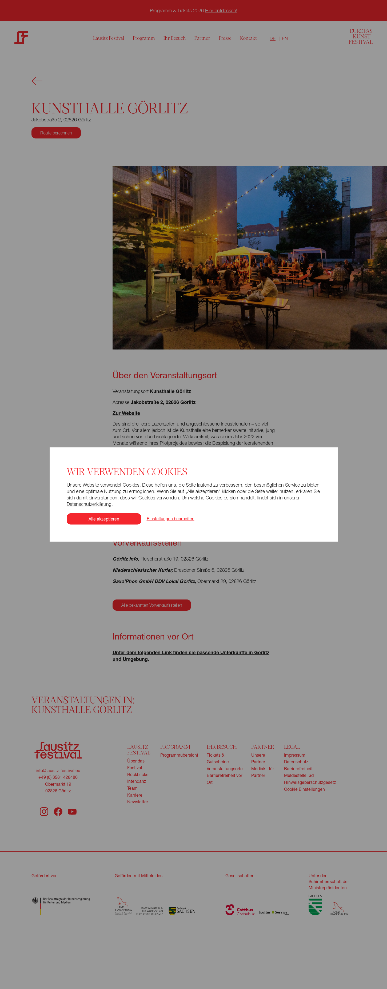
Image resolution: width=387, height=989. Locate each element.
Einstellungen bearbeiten (170, 495)
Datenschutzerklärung (88, 480)
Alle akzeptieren (102, 495)
